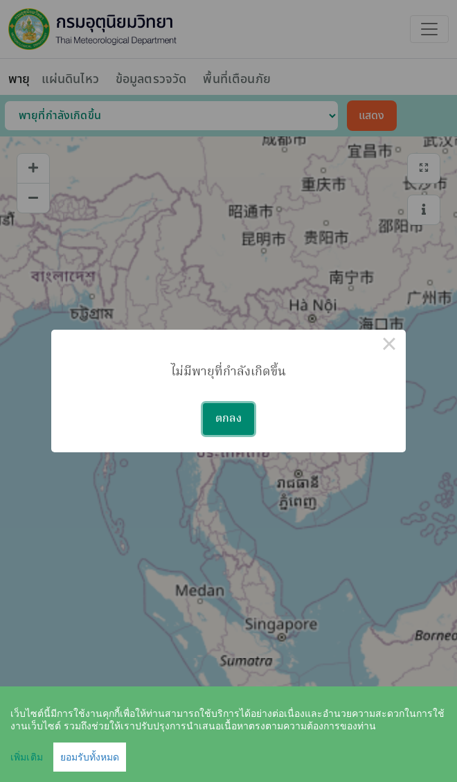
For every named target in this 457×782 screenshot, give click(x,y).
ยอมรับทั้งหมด (89, 757)
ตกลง (228, 419)
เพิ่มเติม (26, 757)
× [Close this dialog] (389, 346)
